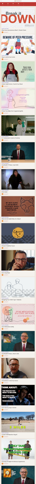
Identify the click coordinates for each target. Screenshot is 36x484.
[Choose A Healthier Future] (18, 233)
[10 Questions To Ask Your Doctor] (18, 368)
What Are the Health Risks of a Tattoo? (11, 219)
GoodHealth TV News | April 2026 (10, 165)
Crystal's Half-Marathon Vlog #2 (9, 434)
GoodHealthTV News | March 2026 (10, 353)
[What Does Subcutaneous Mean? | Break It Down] (18, 17)
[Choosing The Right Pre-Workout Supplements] (18, 449)
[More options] (23, 4)
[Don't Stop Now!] (18, 260)
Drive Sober (4, 192)
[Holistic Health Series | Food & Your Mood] (18, 71)
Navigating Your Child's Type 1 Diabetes (11, 299)
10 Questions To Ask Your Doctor (10, 380)
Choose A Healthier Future (8, 245)
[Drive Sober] (18, 179)
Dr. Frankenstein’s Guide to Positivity (11, 138)
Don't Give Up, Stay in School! (9, 407)
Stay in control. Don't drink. (8, 57)
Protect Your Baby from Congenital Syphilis (12, 111)
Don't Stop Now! (6, 272)
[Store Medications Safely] (18, 314)
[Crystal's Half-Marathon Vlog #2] (18, 422)
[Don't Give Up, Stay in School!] (18, 395)
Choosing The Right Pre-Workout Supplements (13, 461)
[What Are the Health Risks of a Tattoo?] (18, 206)
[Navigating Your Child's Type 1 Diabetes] (18, 287)
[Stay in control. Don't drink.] (18, 44)
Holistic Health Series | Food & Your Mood (12, 84)
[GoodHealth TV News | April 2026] (18, 152)
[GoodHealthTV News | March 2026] (18, 341)
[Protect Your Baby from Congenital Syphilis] (18, 98)
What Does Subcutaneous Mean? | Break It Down (14, 30)
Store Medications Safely (8, 326)
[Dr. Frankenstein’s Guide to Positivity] (18, 125)
